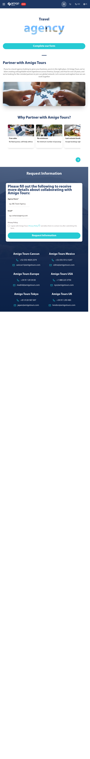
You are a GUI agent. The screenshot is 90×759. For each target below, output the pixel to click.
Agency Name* (13, 199)
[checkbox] (9, 226)
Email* (10, 211)
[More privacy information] (39, 225)
